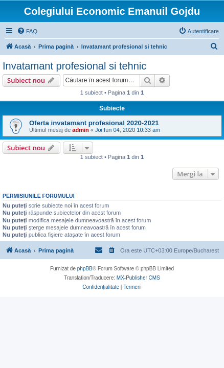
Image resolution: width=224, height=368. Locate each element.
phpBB (85, 268)
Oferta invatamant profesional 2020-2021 (94, 123)
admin (80, 130)
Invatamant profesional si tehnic (74, 66)
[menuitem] (27, 31)
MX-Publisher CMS (138, 278)
